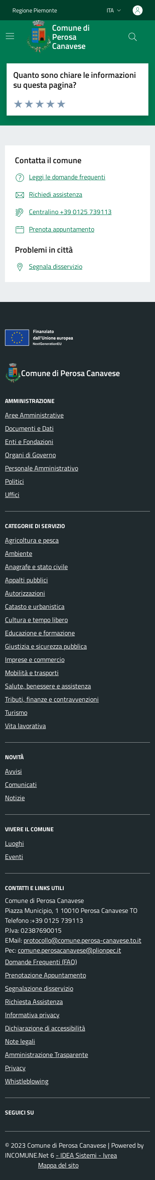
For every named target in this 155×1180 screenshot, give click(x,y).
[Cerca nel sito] (133, 37)
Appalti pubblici (26, 580)
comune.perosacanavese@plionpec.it (69, 950)
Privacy (15, 1068)
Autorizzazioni (25, 593)
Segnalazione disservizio (39, 988)
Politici (14, 481)
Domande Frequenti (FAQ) (41, 962)
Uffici (12, 495)
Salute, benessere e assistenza (48, 686)
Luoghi (14, 843)
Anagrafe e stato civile (36, 567)
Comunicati (21, 784)
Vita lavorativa (25, 726)
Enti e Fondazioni (29, 441)
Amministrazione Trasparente (46, 1054)
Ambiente (18, 553)
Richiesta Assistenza (34, 1001)
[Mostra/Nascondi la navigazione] (10, 36)
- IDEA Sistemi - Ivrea (86, 1155)
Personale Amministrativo (41, 468)
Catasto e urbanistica (34, 606)
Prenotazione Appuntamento (45, 975)
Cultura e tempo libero (36, 620)
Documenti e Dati (29, 428)
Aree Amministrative (34, 415)
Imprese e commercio (34, 659)
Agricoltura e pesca (32, 540)
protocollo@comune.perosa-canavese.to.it (82, 940)
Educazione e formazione (40, 633)
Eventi (14, 856)
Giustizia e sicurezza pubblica (46, 646)
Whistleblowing (26, 1081)
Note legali (20, 1041)
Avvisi (13, 771)
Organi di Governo (30, 455)
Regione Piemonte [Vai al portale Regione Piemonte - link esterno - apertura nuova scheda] (34, 10)
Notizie (15, 798)
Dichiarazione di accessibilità (45, 1028)
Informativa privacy (32, 1015)
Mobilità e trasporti (32, 673)
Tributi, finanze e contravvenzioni (52, 699)
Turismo (16, 712)
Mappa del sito (58, 1165)
